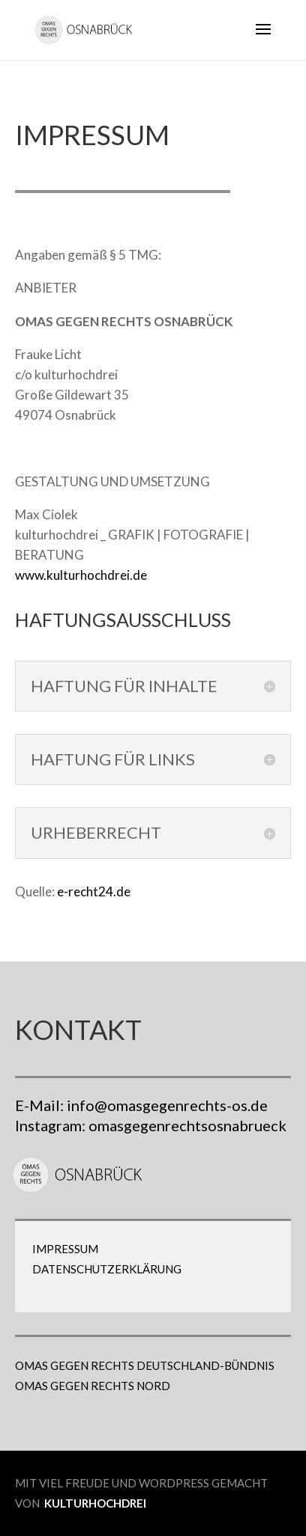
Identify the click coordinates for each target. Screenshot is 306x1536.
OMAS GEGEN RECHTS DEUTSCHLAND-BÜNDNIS (144, 1365)
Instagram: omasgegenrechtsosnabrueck (150, 1125)
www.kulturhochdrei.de (81, 575)
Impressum (65, 1248)
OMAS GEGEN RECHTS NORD (92, 1385)
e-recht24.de (93, 891)
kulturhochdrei (95, 1503)
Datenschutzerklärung (107, 1269)
